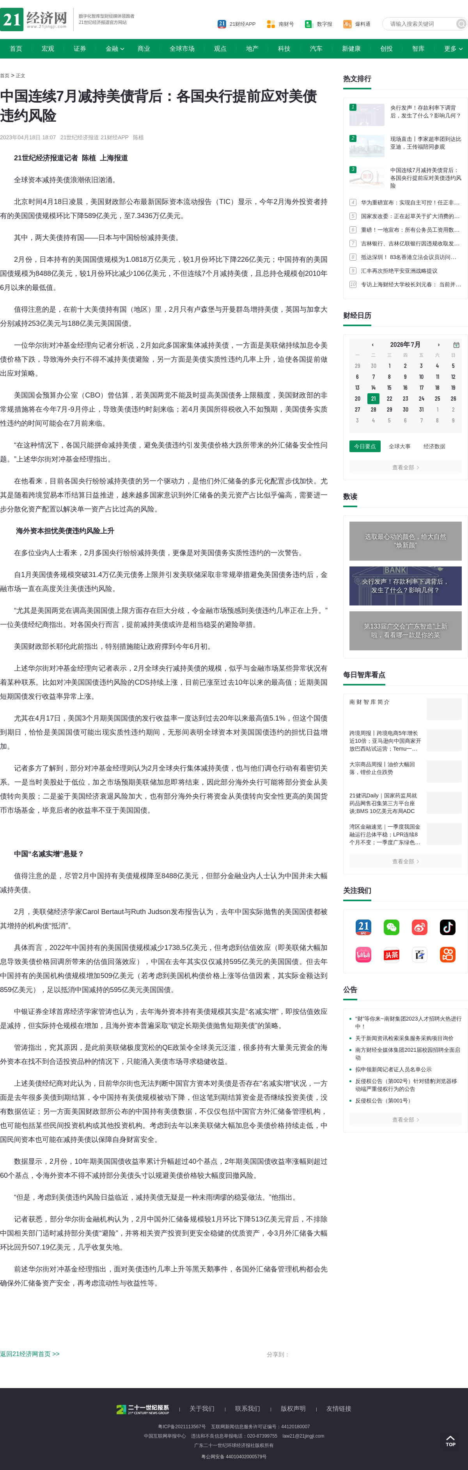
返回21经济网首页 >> (30, 1354)
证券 (80, 48)
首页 (16, 48)
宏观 (48, 48)
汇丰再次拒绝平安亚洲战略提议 (399, 271)
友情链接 (338, 1408)
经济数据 (434, 446)
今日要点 (365, 446)
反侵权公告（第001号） (384, 1100)
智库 (418, 48)
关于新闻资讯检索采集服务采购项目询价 (404, 1038)
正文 (20, 75)
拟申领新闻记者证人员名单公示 (393, 1069)
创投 (386, 48)
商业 (144, 48)
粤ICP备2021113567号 (182, 1426)
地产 (252, 48)
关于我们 (202, 1408)
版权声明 (293, 1408)
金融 (112, 48)
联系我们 (247, 1408)
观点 (220, 48)
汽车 (316, 48)
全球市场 (182, 48)
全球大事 (400, 446)
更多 (450, 48)
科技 (284, 48)
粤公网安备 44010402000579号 (234, 1456)
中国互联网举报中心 (165, 1436)
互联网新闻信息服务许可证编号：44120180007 (260, 1426)
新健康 (351, 48)
